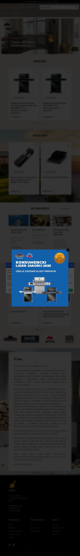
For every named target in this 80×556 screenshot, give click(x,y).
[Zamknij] (67, 250)
